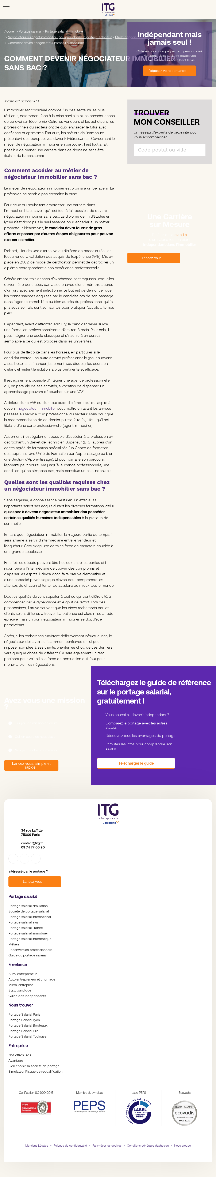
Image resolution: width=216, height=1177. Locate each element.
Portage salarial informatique (29, 939)
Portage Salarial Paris (24, 1014)
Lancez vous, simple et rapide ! (30, 765)
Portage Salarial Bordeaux (27, 1025)
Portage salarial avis (23, 922)
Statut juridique (19, 990)
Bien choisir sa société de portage (33, 1066)
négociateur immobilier (37, 408)
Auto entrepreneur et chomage (31, 979)
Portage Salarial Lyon (24, 1020)
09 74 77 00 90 (33, 847)
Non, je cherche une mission (36, 750)
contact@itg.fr (32, 843)
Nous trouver (20, 1005)
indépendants (35, 996)
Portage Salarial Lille (23, 1031)
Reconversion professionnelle (30, 950)
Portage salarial (22, 896)
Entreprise (18, 1045)
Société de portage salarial (28, 911)
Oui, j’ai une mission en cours (36, 723)
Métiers (14, 944)
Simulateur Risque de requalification (35, 1071)
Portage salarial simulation (28, 906)
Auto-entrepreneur (22, 974)
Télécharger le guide (136, 763)
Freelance (17, 964)
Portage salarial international (29, 917)
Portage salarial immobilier (28, 933)
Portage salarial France (25, 928)
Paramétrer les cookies (107, 1145)
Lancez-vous (32, 882)
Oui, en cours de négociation (36, 737)
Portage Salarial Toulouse (27, 1036)
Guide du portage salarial (27, 955)
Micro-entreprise (21, 985)
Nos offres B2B (19, 1055)
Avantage (15, 1060)
